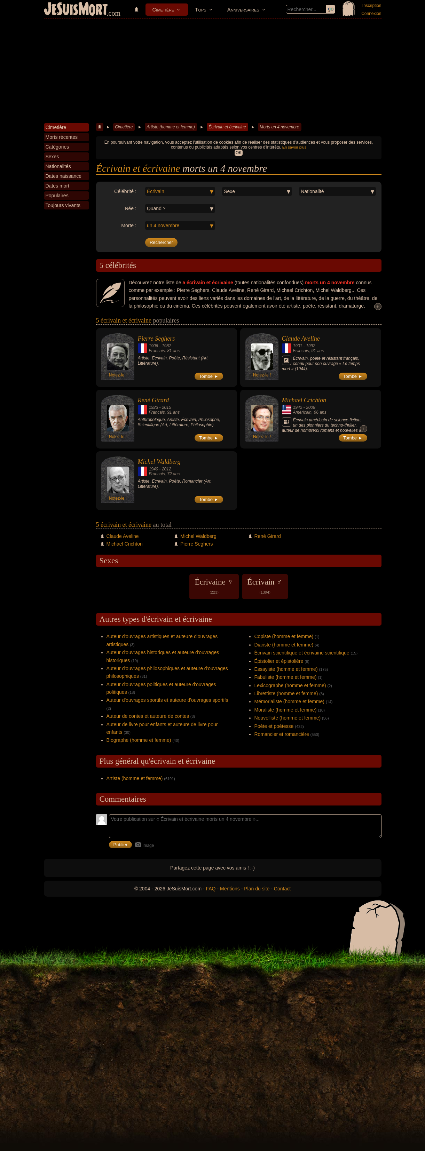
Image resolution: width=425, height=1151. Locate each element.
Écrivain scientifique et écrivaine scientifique (301, 653)
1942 (297, 407)
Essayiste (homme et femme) (286, 669)
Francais (157, 350)
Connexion (371, 13)
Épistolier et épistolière (279, 661)
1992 (310, 345)
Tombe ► (209, 376)
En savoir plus (294, 147)
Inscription (371, 5)
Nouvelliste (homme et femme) (287, 718)
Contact (282, 888)
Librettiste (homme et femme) (286, 693)
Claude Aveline (301, 338)
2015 (166, 407)
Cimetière (163, 10)
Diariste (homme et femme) (284, 645)
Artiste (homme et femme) (171, 127)
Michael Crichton (304, 400)
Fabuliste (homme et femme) (285, 677)
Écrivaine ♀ (214, 586)
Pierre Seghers (156, 338)
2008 (310, 407)
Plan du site (256, 888)
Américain (302, 412)
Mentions (230, 888)
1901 (297, 345)
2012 (166, 469)
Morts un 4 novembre (279, 127)
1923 (153, 407)
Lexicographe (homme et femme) (290, 685)
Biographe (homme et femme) (139, 740)
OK (239, 152)
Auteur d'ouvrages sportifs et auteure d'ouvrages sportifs (167, 700)
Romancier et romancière (281, 734)
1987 (166, 345)
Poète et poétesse (274, 726)
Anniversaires (243, 10)
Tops (200, 10)
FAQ (211, 888)
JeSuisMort (76, 10)
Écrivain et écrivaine (227, 127)
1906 (153, 345)
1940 (153, 469)
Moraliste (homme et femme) (285, 710)
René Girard (153, 400)
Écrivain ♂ (265, 586)
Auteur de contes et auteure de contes (148, 716)
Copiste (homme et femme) (284, 636)
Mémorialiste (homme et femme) (289, 701)
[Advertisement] (212, 71)
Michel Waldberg (159, 461)
